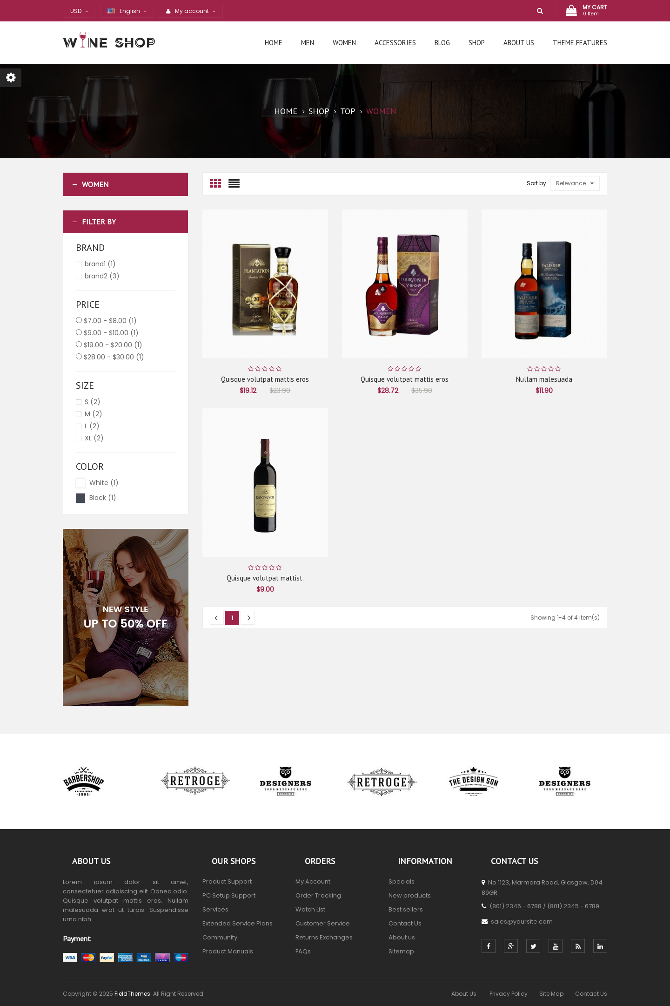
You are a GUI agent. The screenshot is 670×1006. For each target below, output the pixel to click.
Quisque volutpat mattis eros (265, 379)
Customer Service (322, 923)
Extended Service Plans (237, 923)
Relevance (575, 183)
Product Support (227, 881)
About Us (464, 994)
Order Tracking (318, 895)
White (104, 483)
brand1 (100, 264)
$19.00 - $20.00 (113, 345)
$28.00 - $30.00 (114, 357)
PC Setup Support (228, 895)
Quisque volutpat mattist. (265, 578)
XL (94, 438)
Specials (402, 881)
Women (95, 184)
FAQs (303, 951)
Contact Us (405, 923)
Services (215, 909)
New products (410, 895)
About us (402, 937)
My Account (312, 881)
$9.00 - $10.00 (111, 333)
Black (102, 497)
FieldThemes (132, 994)
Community (219, 937)
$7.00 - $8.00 (110, 321)
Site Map (551, 994)
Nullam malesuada (544, 379)
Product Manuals (227, 951)
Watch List (310, 909)
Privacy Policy (508, 994)
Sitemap (401, 951)
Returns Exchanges (324, 937)
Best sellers (406, 909)
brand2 (102, 276)
